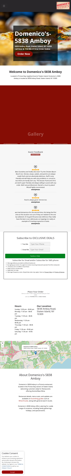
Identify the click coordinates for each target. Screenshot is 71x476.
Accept (12, 472)
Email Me (25, 250)
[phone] (40, 244)
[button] (35, 353)
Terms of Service (59, 272)
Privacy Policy (48, 272)
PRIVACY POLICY (7, 468)
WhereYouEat (23, 401)
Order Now (23, 53)
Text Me (25, 244)
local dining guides (37, 399)
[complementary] (35, 355)
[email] (39, 249)
